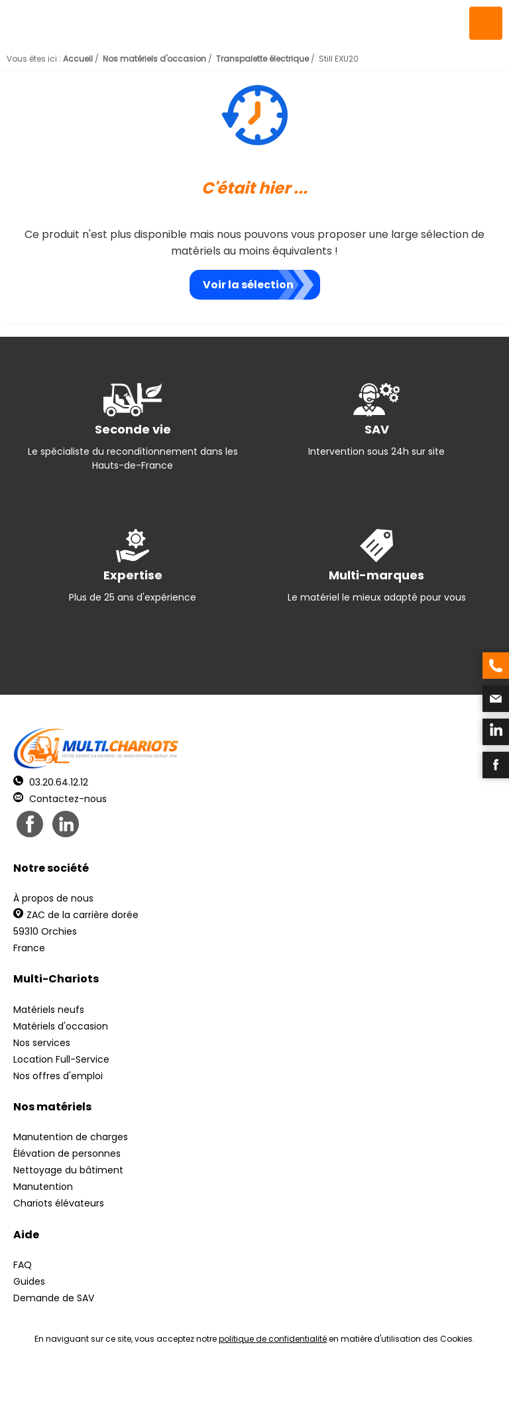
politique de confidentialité (273, 1338)
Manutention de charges (70, 1137)
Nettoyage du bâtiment (68, 1170)
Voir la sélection (248, 284)
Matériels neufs (48, 1009)
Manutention (43, 1186)
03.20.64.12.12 (50, 782)
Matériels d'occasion (60, 1026)
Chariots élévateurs (58, 1203)
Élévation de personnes (67, 1153)
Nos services (41, 1042)
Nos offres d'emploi (58, 1076)
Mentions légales (251, 1383)
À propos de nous (53, 898)
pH (456, 1383)
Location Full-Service (61, 1059)
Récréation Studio (357, 1383)
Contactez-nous (60, 798)
